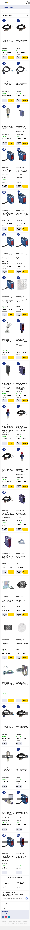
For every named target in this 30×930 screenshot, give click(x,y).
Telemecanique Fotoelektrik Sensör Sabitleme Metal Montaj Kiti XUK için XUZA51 (7, 599)
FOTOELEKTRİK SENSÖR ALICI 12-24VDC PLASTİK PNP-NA (7, 85)
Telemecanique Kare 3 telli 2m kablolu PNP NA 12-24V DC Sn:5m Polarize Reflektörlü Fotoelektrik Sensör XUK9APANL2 (22, 257)
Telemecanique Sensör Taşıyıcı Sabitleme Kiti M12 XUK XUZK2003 (8, 685)
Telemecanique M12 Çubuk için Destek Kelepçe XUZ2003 (22, 556)
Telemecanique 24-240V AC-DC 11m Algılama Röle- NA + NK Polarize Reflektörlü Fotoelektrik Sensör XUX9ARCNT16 (8, 558)
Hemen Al (11, 57)
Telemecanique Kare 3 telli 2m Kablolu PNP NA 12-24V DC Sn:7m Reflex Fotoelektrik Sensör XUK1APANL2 (22, 815)
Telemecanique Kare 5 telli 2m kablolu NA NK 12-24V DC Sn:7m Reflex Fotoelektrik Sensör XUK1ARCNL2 (8, 858)
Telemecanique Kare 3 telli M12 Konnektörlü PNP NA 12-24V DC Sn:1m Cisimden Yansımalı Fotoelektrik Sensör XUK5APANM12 (22, 215)
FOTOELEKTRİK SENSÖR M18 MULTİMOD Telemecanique (21, 85)
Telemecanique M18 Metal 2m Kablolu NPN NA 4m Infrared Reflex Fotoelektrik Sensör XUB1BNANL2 (8, 471)
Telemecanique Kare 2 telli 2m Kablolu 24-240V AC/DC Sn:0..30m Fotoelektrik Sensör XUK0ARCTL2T (8, 172)
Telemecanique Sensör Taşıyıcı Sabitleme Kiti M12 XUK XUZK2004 (22, 685)
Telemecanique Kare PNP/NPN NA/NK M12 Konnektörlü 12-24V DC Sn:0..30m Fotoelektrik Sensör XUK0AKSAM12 (21, 129)
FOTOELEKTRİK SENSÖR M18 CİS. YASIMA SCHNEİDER (7, 770)
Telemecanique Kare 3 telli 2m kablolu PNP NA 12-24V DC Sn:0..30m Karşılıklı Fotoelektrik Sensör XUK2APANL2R (8, 215)
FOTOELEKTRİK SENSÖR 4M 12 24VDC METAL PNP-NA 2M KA (22, 728)
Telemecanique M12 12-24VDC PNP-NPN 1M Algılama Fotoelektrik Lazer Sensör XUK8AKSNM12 (21, 515)
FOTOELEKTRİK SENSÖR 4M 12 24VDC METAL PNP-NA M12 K (8, 127)
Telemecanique (6, 39)
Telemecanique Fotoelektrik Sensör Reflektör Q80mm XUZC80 (22, 642)
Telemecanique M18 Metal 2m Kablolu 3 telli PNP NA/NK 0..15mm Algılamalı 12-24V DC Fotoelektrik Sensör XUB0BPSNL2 (8, 515)
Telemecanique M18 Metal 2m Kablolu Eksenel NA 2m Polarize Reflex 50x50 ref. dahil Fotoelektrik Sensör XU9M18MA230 (8, 815)
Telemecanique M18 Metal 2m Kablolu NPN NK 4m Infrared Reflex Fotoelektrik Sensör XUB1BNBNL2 (22, 428)
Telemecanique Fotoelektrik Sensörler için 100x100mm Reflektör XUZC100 (22, 299)
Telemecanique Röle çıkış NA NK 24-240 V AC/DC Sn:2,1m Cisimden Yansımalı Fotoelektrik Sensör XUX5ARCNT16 (22, 343)
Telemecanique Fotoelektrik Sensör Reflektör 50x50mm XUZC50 (6, 642)
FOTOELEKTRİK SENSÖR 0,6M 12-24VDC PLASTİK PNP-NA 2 (7, 728)
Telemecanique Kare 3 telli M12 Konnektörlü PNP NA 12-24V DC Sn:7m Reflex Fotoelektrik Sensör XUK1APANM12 (22, 172)
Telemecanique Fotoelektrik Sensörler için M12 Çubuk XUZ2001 (7, 342)
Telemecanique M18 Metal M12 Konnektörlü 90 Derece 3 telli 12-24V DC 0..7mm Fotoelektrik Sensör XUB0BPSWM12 (22, 472)
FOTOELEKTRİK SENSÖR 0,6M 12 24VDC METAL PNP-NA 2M (21, 770)
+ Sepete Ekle (4, 57)
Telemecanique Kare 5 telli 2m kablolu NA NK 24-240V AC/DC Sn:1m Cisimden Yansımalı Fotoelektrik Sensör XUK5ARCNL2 (8, 258)
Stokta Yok (4, 743)
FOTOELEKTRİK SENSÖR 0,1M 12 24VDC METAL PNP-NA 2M (21, 42)
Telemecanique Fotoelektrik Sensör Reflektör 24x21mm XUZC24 (20, 599)
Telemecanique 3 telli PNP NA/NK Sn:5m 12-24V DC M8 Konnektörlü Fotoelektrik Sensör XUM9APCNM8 (8, 386)
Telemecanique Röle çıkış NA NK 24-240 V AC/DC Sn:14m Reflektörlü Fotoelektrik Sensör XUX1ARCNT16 (22, 858)
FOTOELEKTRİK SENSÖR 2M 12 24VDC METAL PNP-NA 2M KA (8, 42)
